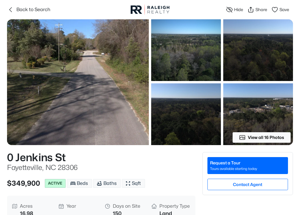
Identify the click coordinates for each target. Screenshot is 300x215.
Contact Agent (247, 184)
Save (280, 9)
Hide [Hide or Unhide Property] (234, 9)
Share (257, 9)
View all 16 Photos (261, 137)
